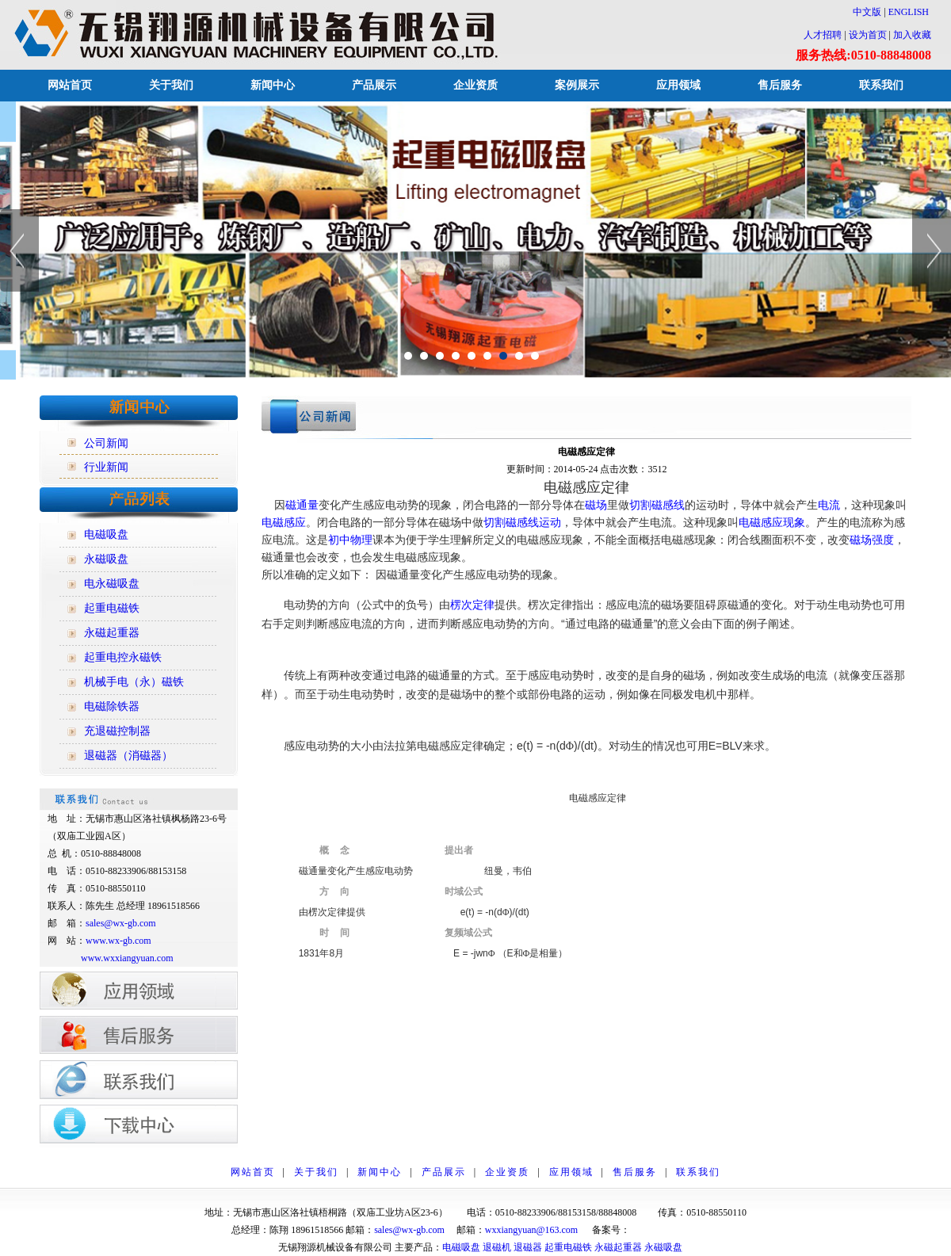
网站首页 (70, 85)
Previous (19, 250)
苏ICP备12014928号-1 (675, 1229)
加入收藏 (912, 34)
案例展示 (577, 85)
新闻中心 (272, 85)
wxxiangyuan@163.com (531, 1229)
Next (931, 250)
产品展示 (374, 85)
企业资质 (475, 85)
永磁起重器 (618, 1247)
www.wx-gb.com (118, 940)
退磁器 (528, 1247)
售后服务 (780, 85)
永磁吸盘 (663, 1247)
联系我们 (881, 85)
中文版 (862, 11)
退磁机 (497, 1247)
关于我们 (171, 85)
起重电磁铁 (568, 1247)
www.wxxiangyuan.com (127, 958)
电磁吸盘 (461, 1247)
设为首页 (868, 34)
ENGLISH (908, 11)
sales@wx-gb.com (122, 923)
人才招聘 (823, 34)
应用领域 (678, 85)
